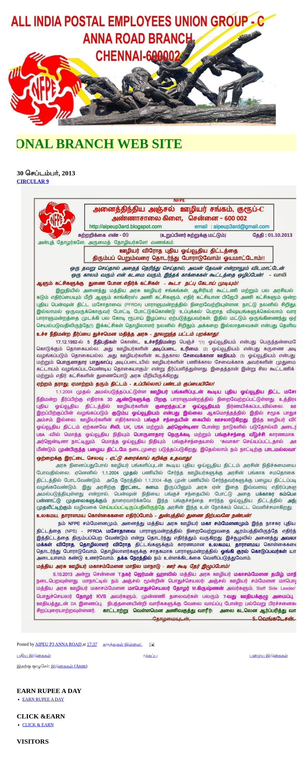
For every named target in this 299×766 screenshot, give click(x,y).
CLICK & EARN (38, 724)
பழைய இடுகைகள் (269, 655)
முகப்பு (150, 655)
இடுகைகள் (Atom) (69, 666)
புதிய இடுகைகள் (34, 655)
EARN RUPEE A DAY (43, 699)
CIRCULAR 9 (33, 181)
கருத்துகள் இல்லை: (123, 644)
